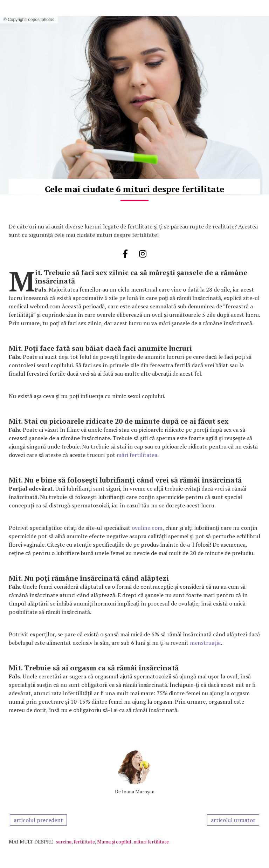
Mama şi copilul (114, 841)
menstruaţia (205, 643)
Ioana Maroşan (138, 791)
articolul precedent (38, 820)
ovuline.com (146, 528)
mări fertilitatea (137, 455)
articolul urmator (233, 820)
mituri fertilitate (151, 841)
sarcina (63, 841)
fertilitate (84, 841)
